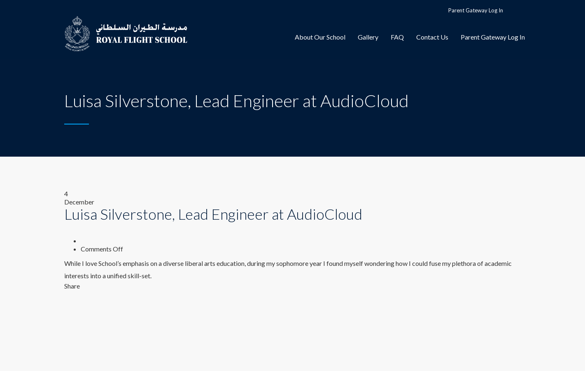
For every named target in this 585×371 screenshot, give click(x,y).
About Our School (320, 37)
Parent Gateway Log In (475, 10)
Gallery (368, 37)
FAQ (397, 37)
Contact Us (432, 37)
